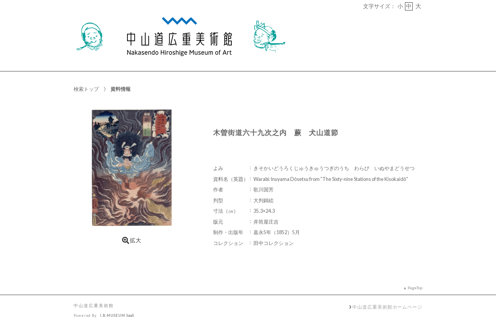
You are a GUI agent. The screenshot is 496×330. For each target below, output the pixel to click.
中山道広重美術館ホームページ (387, 306)
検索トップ (86, 89)
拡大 (131, 240)
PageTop (415, 287)
